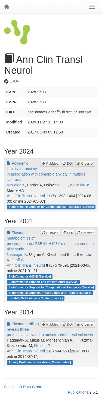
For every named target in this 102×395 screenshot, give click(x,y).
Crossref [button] (85, 163)
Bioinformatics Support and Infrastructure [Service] (43, 281)
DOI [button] (68, 163)
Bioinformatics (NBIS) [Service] (29, 276)
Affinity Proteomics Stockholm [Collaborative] (39, 362)
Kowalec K (16, 185)
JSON (12, 81)
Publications (78, 392)
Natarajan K (17, 254)
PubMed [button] (50, 163)
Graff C (17, 260)
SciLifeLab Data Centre (24, 387)
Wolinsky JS (80, 185)
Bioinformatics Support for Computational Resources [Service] (51, 207)
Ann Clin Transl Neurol (26, 196)
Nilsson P (42, 345)
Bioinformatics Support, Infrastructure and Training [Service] (49, 292)
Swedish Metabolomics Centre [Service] (35, 298)
